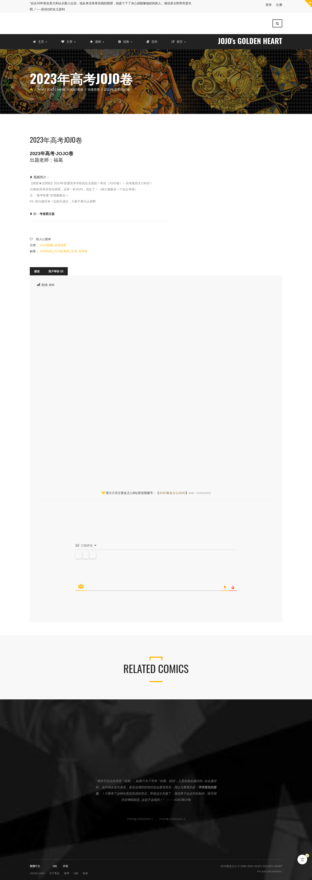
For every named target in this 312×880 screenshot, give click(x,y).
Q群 (76, 871)
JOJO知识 (46, 249)
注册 (279, 4)
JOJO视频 (76, 87)
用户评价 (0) (55, 269)
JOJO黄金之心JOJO (172, 490)
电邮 (85, 871)
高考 (74, 249)
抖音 (65, 864)
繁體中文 (35, 864)
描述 (37, 269)
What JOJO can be (51, 87)
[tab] (37, 269)
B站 (55, 864)
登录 (269, 4)
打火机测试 (61, 249)
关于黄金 (54, 871)
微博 (66, 871)
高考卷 (83, 249)
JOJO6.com (37, 871)
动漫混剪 (94, 87)
